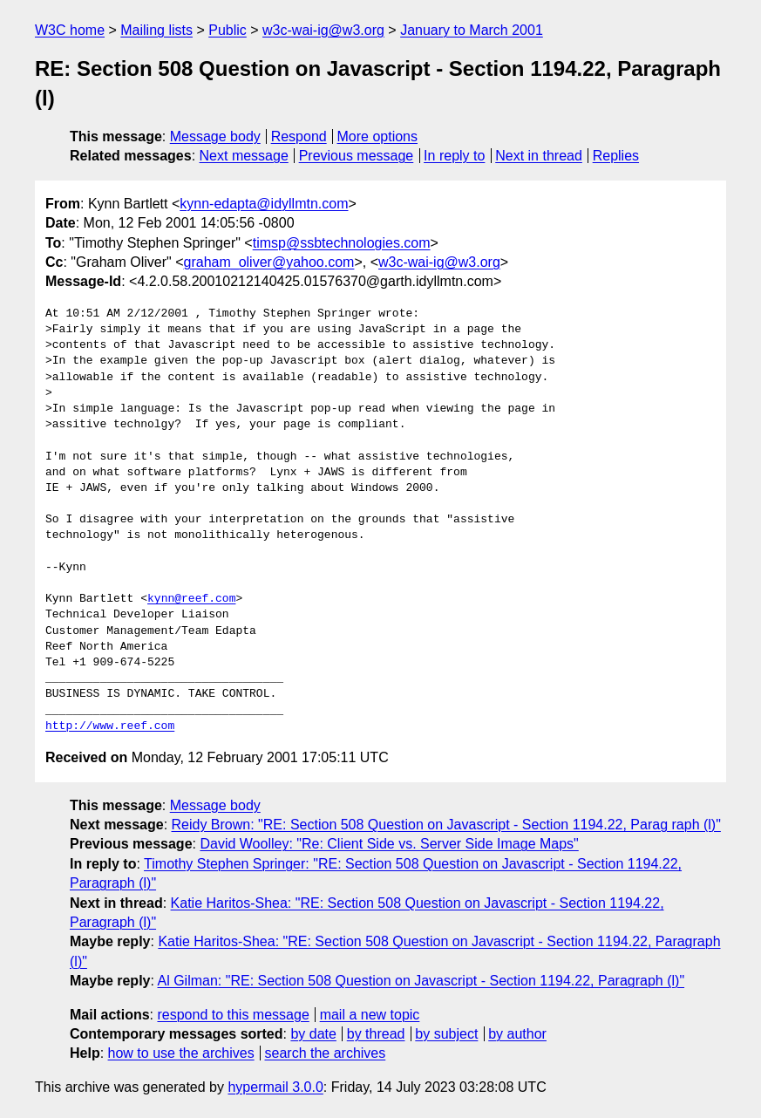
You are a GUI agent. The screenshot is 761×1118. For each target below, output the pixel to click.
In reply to (454, 155)
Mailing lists (156, 30)
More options (377, 136)
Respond (299, 136)
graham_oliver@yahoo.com (269, 262)
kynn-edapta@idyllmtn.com (264, 203)
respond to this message (233, 1014)
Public (227, 30)
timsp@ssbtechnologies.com (342, 242)
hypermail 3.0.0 (275, 1087)
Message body (215, 136)
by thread (376, 1033)
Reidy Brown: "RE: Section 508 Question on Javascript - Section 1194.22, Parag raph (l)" (446, 824)
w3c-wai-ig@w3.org (323, 30)
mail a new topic (370, 1014)
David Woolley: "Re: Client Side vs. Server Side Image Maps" (389, 843)
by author (517, 1033)
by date (313, 1033)
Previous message (356, 155)
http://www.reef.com (109, 726)
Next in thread (538, 155)
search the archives (325, 1053)
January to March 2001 (471, 30)
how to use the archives (181, 1053)
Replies (616, 155)
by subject (446, 1033)
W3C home (70, 30)
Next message (244, 155)
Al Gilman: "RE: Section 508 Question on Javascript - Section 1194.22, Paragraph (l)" (421, 980)
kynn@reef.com (191, 599)
